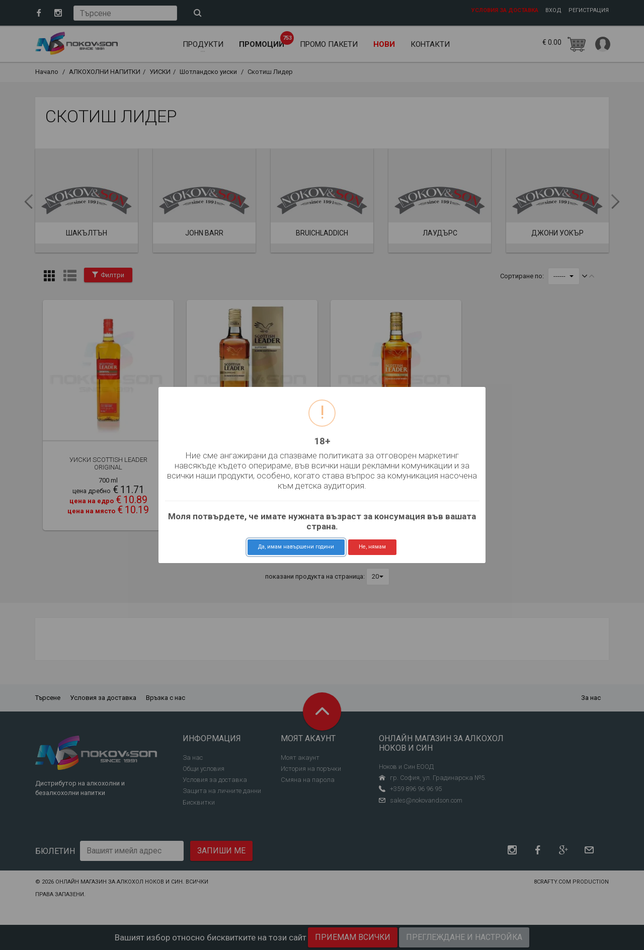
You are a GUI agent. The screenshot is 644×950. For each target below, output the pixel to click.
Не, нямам (372, 546)
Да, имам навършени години (296, 546)
